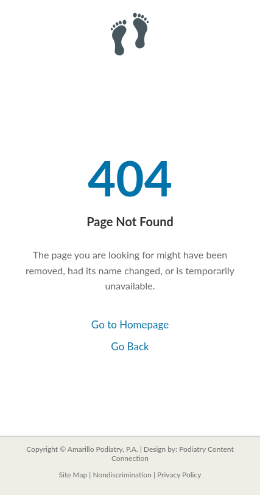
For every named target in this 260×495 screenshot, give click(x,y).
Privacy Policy (179, 474)
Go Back (130, 346)
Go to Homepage (130, 324)
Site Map (73, 474)
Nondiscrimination (122, 474)
